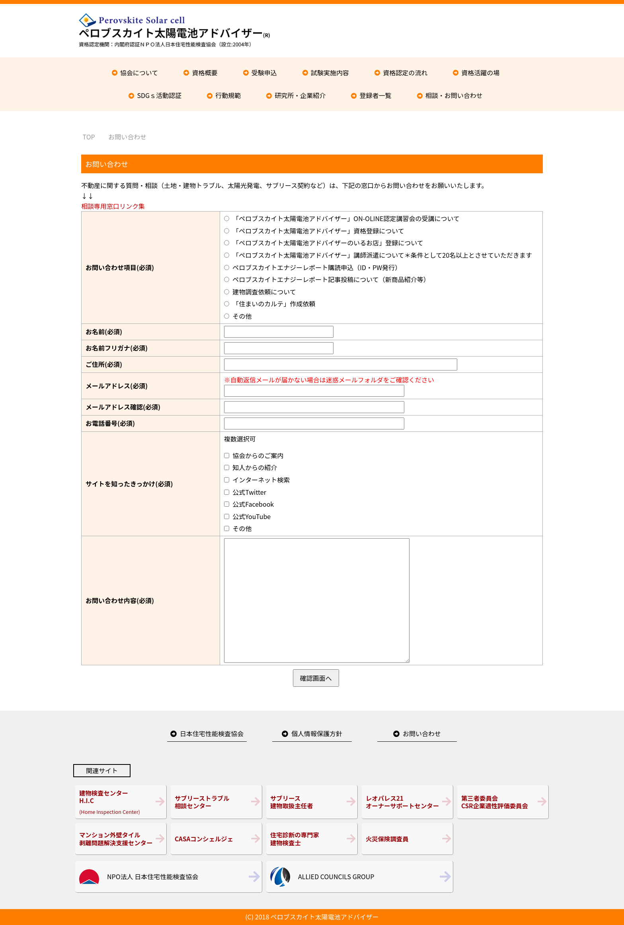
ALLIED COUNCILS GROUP (336, 876)
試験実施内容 (330, 72)
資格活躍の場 (480, 72)
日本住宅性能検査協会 (212, 733)
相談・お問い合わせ (454, 95)
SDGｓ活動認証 (159, 95)
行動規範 (228, 95)
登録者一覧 (376, 95)
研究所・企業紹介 (300, 95)
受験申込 (264, 72)
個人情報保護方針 (316, 733)
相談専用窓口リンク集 (113, 206)
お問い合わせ (422, 733)
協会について (139, 72)
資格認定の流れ (405, 72)
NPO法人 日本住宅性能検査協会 (152, 876)
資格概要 (205, 72)
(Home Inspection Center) (120, 801)
